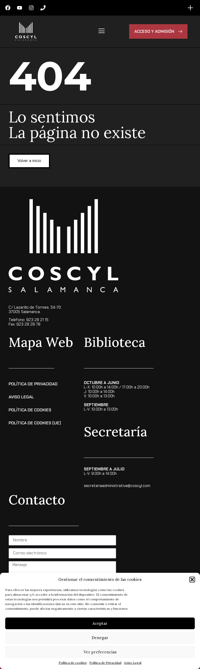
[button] (192, 579)
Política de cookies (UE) (35, 423)
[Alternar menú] (190, 7)
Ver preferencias (100, 651)
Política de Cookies (30, 410)
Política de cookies (73, 663)
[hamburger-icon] (101, 31)
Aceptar (100, 623)
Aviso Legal (132, 663)
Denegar (100, 637)
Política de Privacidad (105, 663)
